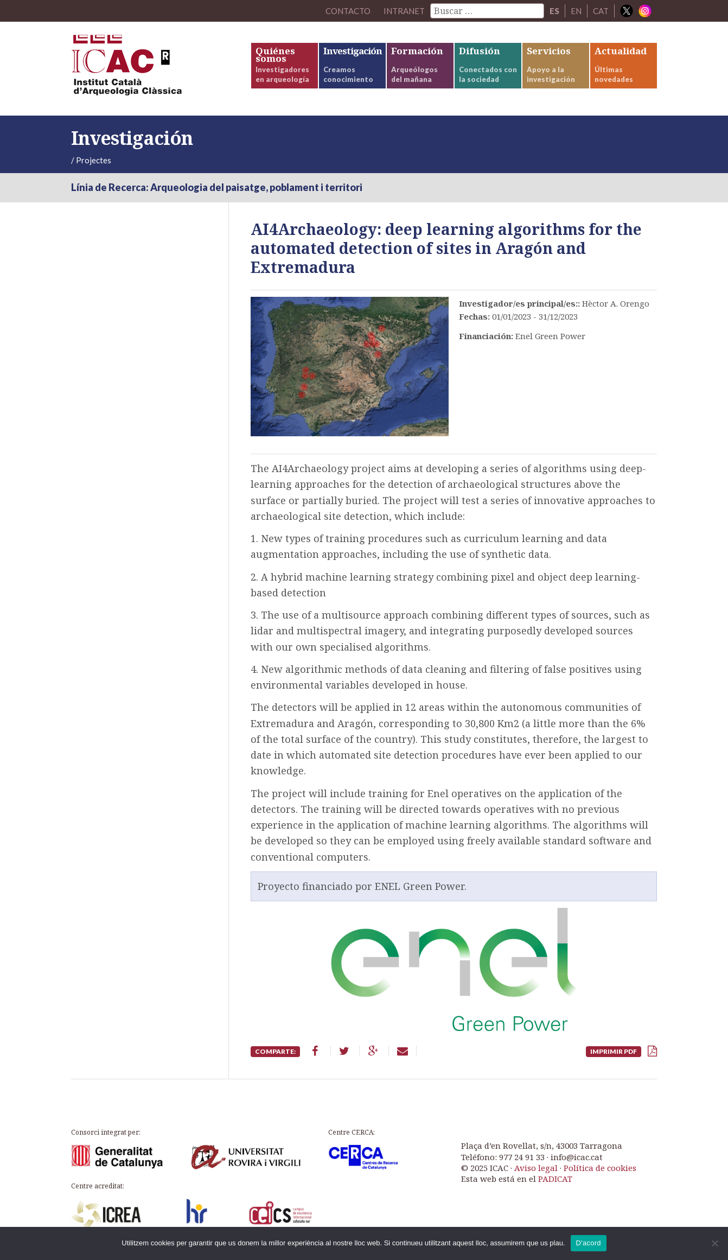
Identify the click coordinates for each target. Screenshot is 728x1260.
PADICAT (555, 1178)
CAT (601, 11)
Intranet (404, 11)
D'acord (588, 1243)
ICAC (152, 69)
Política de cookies (600, 1167)
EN (576, 11)
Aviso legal (536, 1167)
